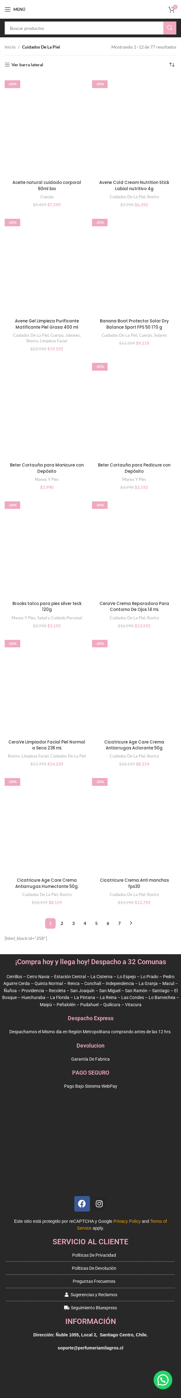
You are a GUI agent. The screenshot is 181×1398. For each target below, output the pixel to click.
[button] (163, 1380)
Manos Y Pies (47, 479)
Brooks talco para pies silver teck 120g (47, 606)
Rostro (153, 196)
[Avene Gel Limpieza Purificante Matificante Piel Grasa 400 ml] (47, 264)
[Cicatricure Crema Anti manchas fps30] (134, 824)
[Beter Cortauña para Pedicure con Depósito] (134, 408)
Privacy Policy (127, 1221)
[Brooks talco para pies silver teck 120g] (47, 547)
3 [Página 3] (73, 923)
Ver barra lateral (27, 64)
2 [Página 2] (62, 923)
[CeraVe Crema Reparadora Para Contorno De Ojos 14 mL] (134, 547)
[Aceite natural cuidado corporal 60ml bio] (47, 126)
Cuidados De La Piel (127, 196)
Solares (160, 335)
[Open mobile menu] (15, 9)
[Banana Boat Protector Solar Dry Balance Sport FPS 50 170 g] (134, 264)
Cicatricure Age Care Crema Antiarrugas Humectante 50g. (47, 883)
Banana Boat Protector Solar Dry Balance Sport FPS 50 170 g (134, 324)
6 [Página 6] (108, 923)
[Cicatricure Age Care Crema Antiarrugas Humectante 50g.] (47, 824)
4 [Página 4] (85, 923)
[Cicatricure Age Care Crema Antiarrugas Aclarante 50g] (134, 685)
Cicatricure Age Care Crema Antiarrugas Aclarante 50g (134, 745)
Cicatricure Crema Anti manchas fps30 (134, 883)
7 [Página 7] (119, 923)
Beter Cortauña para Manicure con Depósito (47, 468)
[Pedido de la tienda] (171, 64)
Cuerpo (46, 196)
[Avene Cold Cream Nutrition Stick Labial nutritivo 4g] (134, 126)
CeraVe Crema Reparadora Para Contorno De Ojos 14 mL (134, 606)
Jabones (72, 335)
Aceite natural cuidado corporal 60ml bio (47, 185)
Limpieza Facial (53, 340)
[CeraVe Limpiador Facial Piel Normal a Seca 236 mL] (47, 685)
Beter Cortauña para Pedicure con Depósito (134, 468)
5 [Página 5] (96, 923)
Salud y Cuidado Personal (59, 617)
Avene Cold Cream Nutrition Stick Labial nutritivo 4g (134, 185)
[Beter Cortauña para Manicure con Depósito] (47, 408)
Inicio (10, 46)
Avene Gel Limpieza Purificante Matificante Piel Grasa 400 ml (46, 324)
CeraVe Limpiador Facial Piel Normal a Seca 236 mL (47, 745)
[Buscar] (90, 28)
